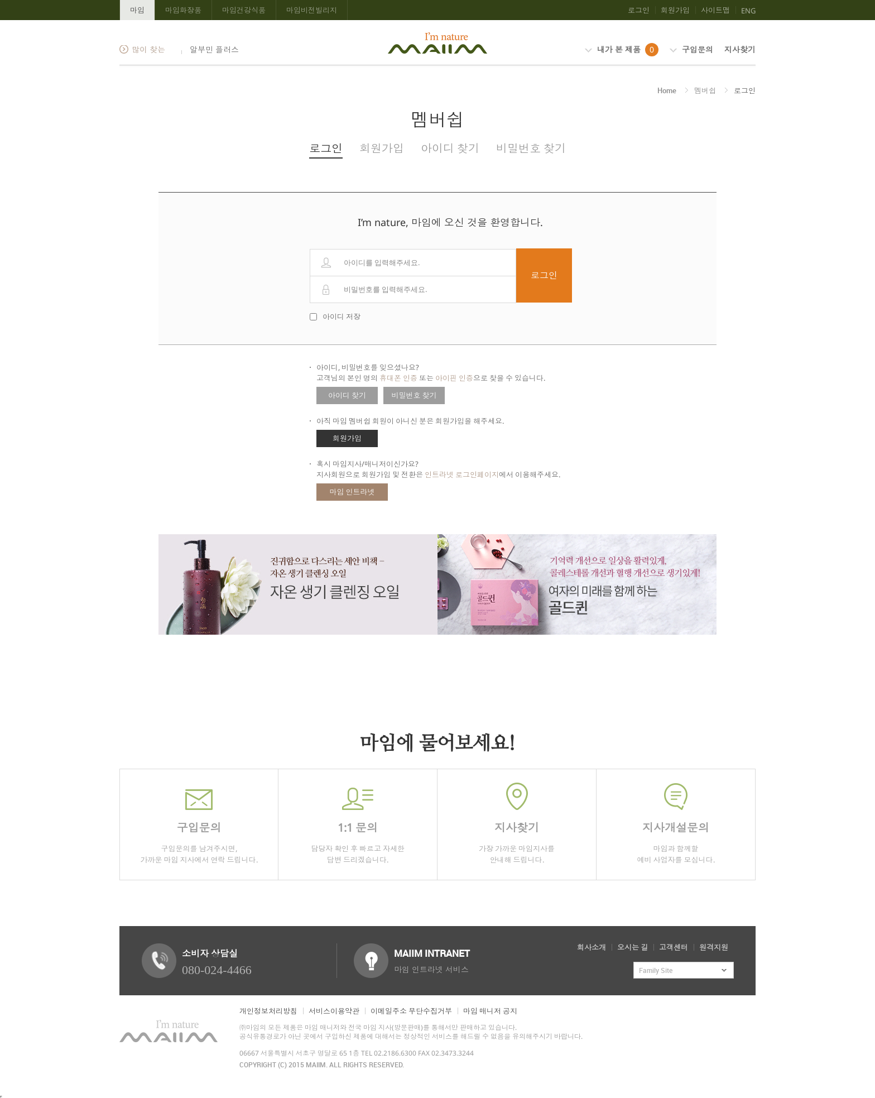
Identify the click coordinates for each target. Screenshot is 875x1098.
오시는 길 (632, 947)
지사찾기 (740, 49)
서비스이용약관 (334, 1011)
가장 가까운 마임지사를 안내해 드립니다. (517, 824)
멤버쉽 (705, 90)
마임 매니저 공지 (490, 1011)
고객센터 (673, 947)
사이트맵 (715, 10)
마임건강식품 (244, 10)
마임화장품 (183, 10)
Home (666, 90)
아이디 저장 (341, 316)
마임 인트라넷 (352, 492)
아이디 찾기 (450, 148)
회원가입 (675, 10)
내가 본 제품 (621, 49)
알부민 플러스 (213, 49)
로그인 (639, 10)
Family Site (655, 970)
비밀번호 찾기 (531, 148)
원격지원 (713, 947)
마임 (137, 10)
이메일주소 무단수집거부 (411, 1011)
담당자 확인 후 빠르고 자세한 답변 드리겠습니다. (357, 824)
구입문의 (691, 49)
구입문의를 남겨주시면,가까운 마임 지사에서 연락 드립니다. (199, 824)
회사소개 (591, 947)
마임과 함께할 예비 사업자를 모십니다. (676, 824)
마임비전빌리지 (311, 10)
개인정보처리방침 (268, 1011)
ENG (748, 11)
